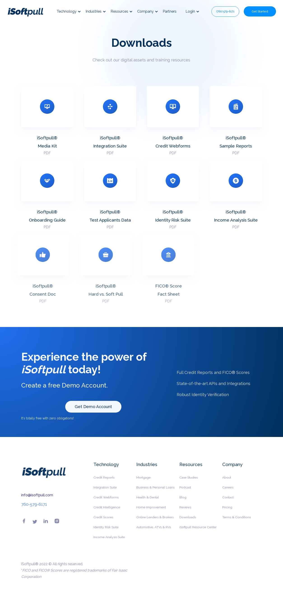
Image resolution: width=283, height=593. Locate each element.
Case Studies (188, 480)
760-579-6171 (34, 507)
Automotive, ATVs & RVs (153, 530)
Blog (182, 500)
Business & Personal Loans (155, 490)
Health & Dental (147, 500)
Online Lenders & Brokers (155, 520)
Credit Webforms (105, 500)
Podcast (185, 490)
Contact (228, 500)
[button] (71, 11)
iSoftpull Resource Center (198, 530)
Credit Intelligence (106, 510)
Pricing (227, 510)
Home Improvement (151, 510)
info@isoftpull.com (37, 498)
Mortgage (143, 480)
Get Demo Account (93, 409)
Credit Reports (103, 480)
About (226, 480)
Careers (227, 490)
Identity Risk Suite (105, 530)
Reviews (185, 510)
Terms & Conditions (236, 520)
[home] (25, 11)
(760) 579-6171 (225, 11)
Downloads (187, 520)
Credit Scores (103, 520)
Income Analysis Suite (109, 540)
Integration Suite (105, 490)
